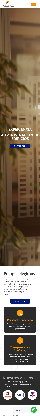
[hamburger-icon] (33, 4)
